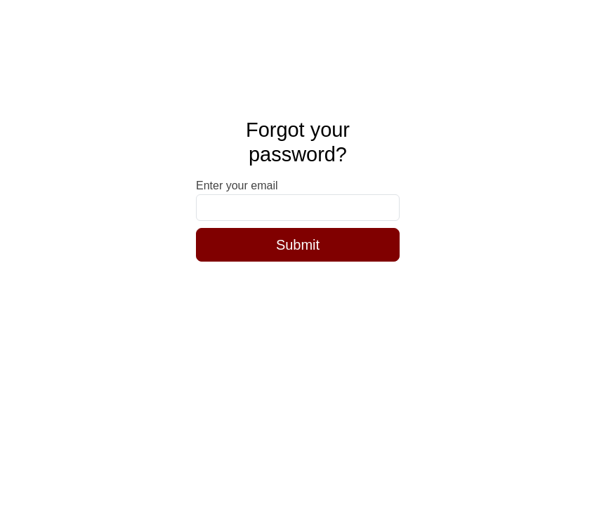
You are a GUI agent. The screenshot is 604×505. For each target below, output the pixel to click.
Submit (298, 244)
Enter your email (237, 185)
